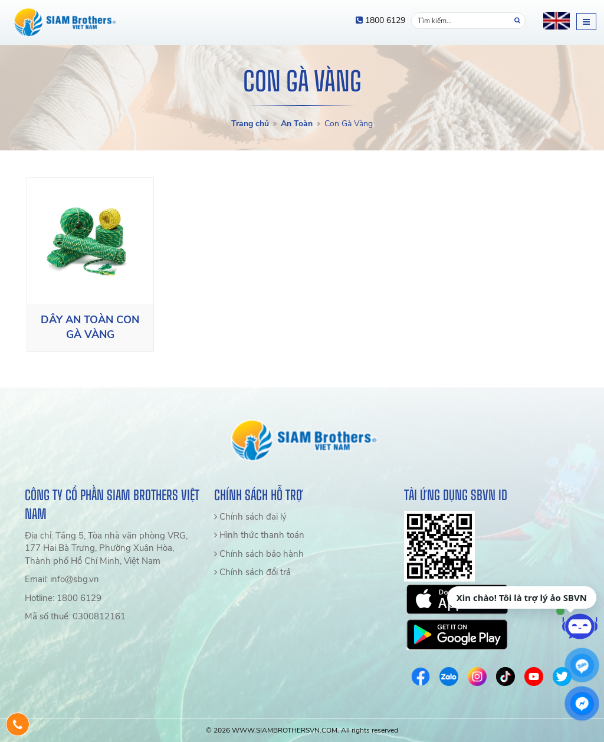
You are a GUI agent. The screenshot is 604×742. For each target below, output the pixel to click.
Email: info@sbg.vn (62, 579)
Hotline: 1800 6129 (63, 598)
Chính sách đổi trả (252, 572)
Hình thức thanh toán (259, 535)
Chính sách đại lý (250, 517)
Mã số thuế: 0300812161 (75, 616)
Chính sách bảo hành (259, 554)
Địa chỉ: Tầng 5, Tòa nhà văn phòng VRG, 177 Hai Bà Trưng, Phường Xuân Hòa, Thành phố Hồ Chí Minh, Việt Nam (106, 548)
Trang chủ (250, 123)
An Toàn (297, 123)
